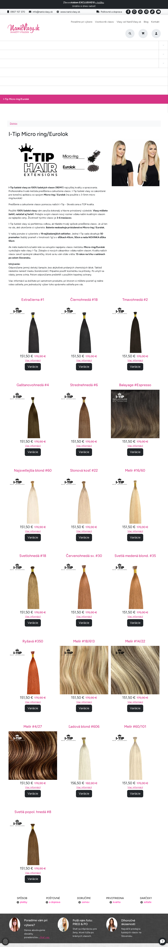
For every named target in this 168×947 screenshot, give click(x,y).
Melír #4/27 (32, 671)
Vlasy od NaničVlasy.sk (129, 21)
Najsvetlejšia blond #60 (33, 415)
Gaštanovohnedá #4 (33, 329)
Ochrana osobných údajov (32, 928)
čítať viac (45, 881)
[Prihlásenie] (156, 33)
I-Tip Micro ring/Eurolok (128, 48)
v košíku (99, 2)
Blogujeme (135, 916)
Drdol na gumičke (84, 48)
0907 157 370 (16, 11)
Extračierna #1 (32, 244)
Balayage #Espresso (135, 329)
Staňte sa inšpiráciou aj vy (84, 916)
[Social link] (128, 11)
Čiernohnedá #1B (84, 244)
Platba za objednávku (32, 909)
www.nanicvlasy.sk (68, 11)
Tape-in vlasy (22, 49)
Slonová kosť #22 (84, 415)
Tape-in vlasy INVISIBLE (63, 48)
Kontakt (155, 21)
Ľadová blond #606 (84, 671)
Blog (146, 21)
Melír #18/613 (84, 585)
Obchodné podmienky (32, 922)
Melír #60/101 (135, 671)
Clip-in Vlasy (6, 49)
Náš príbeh (135, 903)
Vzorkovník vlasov (104, 21)
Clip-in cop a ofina (39, 49)
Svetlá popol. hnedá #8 (32, 756)
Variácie (33, 311)
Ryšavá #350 (32, 585)
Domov (13, 67)
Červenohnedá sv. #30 (84, 500)
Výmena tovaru (32, 916)
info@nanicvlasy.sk (41, 11)
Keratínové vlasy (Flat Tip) (105, 48)
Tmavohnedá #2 (135, 244)
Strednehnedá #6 (84, 329)
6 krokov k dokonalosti (135, 922)
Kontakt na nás (136, 909)
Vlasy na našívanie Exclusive (150, 49)
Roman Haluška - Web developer (114, 937)
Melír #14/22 (135, 585)
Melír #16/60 (135, 415)
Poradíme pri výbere (81, 21)
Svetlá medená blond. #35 (135, 500)
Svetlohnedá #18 (32, 500)
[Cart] (143, 33)
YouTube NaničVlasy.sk (84, 922)
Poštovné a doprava (109, 11)
